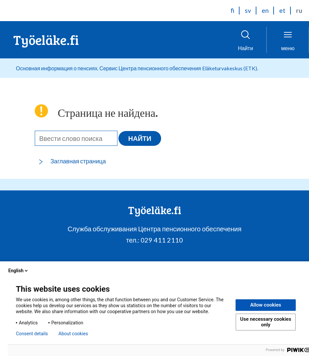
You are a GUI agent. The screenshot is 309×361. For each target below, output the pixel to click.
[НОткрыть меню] (288, 39)
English (18, 270)
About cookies (73, 333)
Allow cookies (265, 305)
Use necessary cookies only (265, 322)
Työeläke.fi (46, 40)
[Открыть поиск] (245, 39)
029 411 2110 (162, 240)
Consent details (32, 333)
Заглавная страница (78, 161)
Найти (140, 138)
